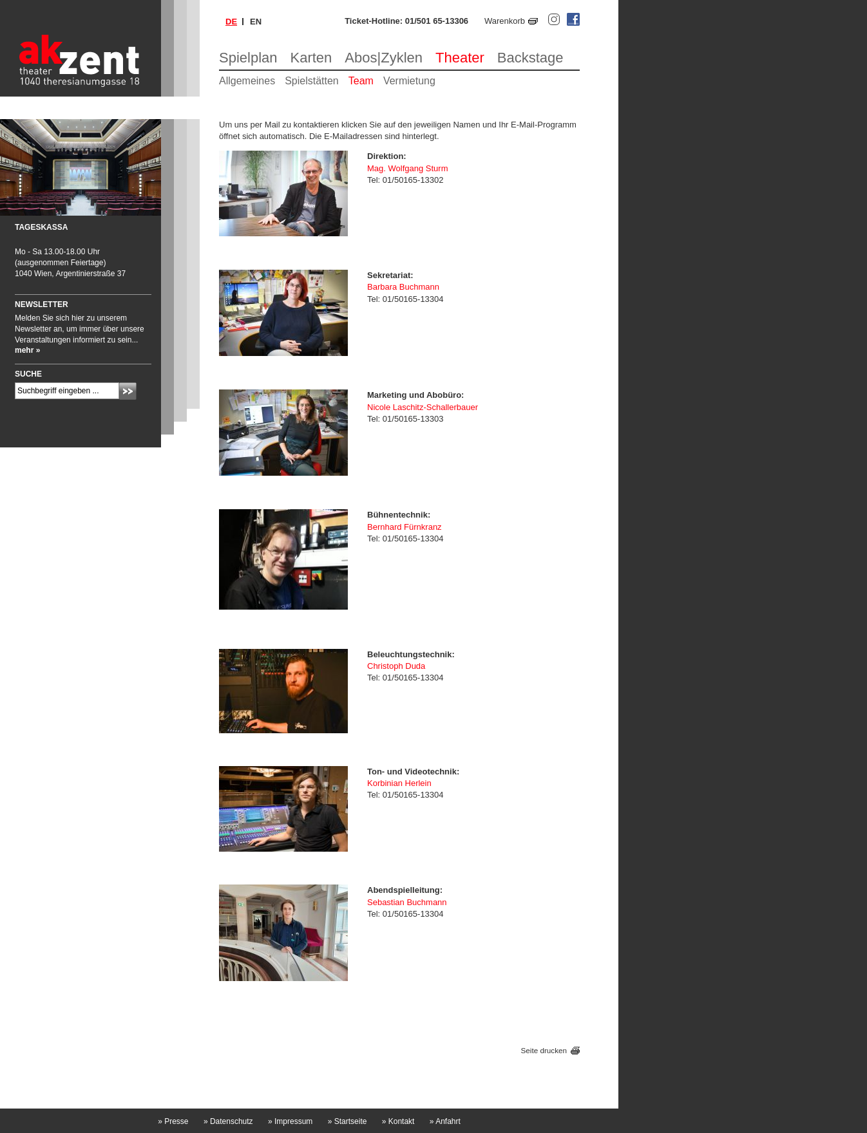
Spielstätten (312, 80)
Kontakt (398, 1121)
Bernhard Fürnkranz (404, 527)
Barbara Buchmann (403, 287)
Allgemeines (247, 80)
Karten (311, 58)
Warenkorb (504, 21)
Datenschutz (228, 1121)
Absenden (128, 391)
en (256, 21)
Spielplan (248, 58)
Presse (173, 1121)
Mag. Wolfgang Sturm (407, 168)
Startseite (347, 1121)
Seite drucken (544, 1050)
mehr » (27, 350)
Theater (459, 58)
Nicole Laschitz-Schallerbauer (422, 407)
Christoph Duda (396, 666)
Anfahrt (445, 1121)
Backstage (530, 58)
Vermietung (409, 80)
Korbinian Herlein (399, 783)
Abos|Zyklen (384, 58)
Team (361, 80)
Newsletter (41, 304)
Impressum (290, 1121)
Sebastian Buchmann (407, 902)
